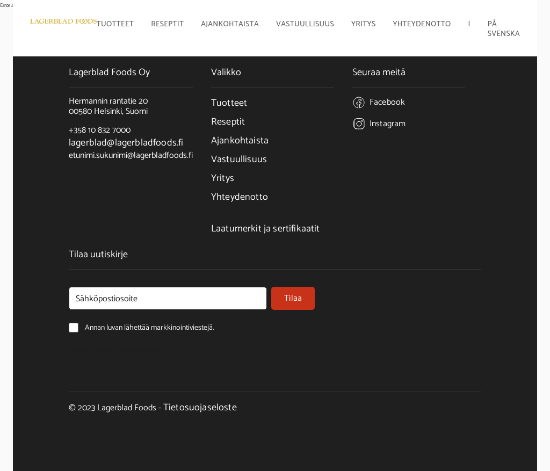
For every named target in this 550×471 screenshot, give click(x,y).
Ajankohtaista (230, 25)
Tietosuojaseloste (200, 408)
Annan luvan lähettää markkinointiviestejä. (114, 351)
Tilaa (293, 298)
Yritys (222, 178)
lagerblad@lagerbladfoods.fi (126, 143)
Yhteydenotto (422, 25)
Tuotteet (229, 103)
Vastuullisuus (305, 25)
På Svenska (504, 29)
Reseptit (167, 25)
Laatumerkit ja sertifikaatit (265, 229)
